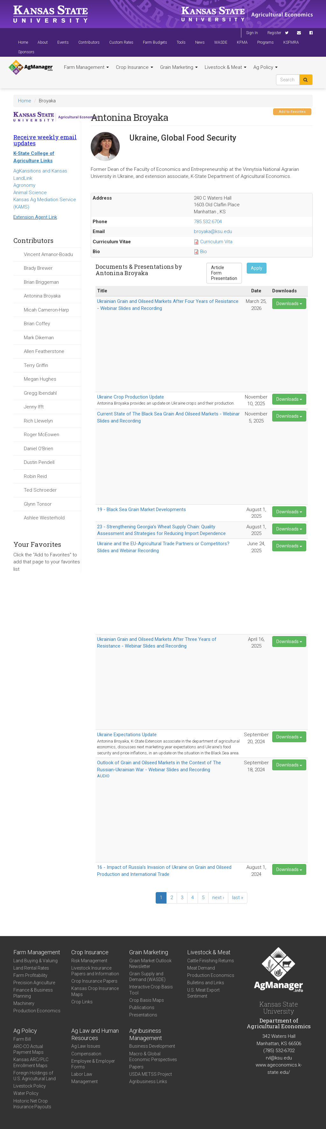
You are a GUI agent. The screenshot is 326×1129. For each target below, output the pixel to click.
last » (237, 897)
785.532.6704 (208, 221)
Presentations (143, 1014)
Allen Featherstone (44, 351)
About (43, 42)
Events (63, 42)
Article (224, 267)
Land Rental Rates (31, 968)
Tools (181, 42)
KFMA (242, 42)
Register (274, 33)
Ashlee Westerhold (44, 518)
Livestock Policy (29, 1086)
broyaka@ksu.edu (213, 231)
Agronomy (24, 185)
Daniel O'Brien (38, 448)
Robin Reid (35, 476)
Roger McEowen (41, 434)
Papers (136, 1066)
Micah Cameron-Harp (46, 310)
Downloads (289, 303)
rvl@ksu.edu (279, 1058)
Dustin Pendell (39, 462)
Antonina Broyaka (42, 296)
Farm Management (86, 67)
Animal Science (30, 192)
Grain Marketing (179, 67)
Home (23, 42)
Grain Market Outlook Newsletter (150, 963)
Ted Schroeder (40, 490)
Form (224, 273)
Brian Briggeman (41, 282)
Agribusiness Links (148, 1081)
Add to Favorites (292, 112)
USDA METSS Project (150, 1074)
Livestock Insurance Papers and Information (95, 970)
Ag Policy (265, 67)
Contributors (89, 42)
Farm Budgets (155, 42)
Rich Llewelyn (38, 421)
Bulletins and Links (205, 982)
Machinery (23, 1003)
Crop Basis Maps (146, 1000)
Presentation (224, 278)
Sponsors (26, 52)
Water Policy (26, 1093)
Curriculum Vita (216, 242)
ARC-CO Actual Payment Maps (28, 1049)
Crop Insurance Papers (94, 981)
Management (84, 1081)
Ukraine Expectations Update (127, 734)
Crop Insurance (134, 67)
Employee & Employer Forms (93, 1064)
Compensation (86, 1053)
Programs (265, 42)
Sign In (252, 33)
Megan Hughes (40, 379)
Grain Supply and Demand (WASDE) (147, 976)
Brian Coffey (37, 323)
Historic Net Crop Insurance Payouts (32, 1103)
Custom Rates (121, 42)
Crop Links (82, 1001)
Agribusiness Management (145, 1034)
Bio (203, 251)
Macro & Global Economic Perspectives (153, 1056)
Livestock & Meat (225, 67)
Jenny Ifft (34, 407)
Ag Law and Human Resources (95, 1034)
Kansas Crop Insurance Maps (95, 991)
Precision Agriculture (34, 982)
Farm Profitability (30, 975)
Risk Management (89, 960)
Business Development (152, 1046)
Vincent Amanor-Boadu (48, 254)
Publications (141, 1007)
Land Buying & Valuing (35, 960)
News (200, 42)
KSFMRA (291, 42)
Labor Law (81, 1074)
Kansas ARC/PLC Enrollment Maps (30, 1062)
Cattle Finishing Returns (210, 960)
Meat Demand (201, 968)
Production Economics (36, 1010)
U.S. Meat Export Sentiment (203, 992)
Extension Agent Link (35, 217)
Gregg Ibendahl (40, 393)
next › (218, 897)
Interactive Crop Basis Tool (151, 989)
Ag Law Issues (85, 1046)
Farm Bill (22, 1039)
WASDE (220, 42)
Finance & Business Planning (33, 992)
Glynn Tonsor (38, 504)
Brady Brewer (38, 268)
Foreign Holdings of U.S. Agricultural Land (34, 1075)
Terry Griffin (36, 365)
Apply (256, 268)
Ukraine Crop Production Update (130, 397)
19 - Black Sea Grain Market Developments (141, 509)
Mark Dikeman (39, 338)
